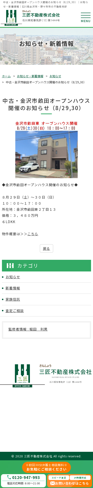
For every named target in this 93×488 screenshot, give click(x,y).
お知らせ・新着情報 (30, 76)
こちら (32, 233)
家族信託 (13, 299)
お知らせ (55, 76)
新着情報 (13, 288)
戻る (46, 248)
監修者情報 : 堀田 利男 (28, 329)
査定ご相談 (15, 310)
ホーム (6, 76)
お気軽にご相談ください (47, 467)
